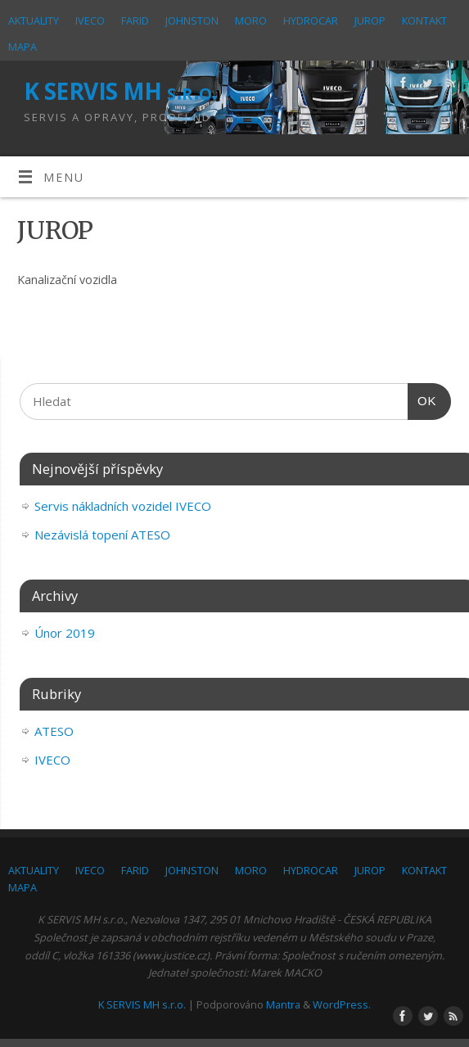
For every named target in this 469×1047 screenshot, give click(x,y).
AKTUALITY (33, 20)
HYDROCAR (310, 20)
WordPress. (342, 1004)
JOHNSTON (192, 20)
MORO (251, 20)
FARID (135, 20)
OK (422, 401)
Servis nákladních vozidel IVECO (122, 506)
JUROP (370, 20)
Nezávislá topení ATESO (102, 534)
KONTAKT (424, 20)
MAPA (22, 46)
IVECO (90, 20)
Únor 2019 (64, 633)
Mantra (283, 1004)
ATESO (54, 731)
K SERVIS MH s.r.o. (121, 91)
